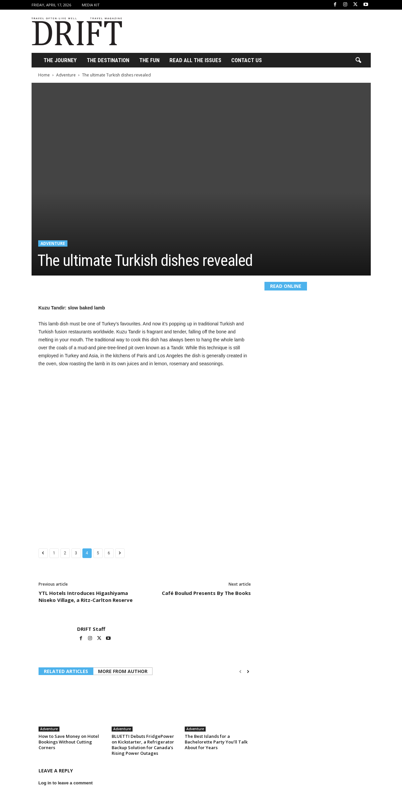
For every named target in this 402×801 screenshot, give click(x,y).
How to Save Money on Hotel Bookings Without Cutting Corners (69, 741)
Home (44, 75)
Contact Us (246, 60)
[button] (358, 60)
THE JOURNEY (60, 60)
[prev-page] (240, 672)
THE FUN (149, 60)
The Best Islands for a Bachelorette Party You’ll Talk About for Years (216, 741)
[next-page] (248, 672)
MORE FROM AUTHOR (123, 671)
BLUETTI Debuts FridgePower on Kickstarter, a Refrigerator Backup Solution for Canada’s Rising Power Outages (143, 744)
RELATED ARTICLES (66, 671)
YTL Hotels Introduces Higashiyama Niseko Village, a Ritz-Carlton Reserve (86, 596)
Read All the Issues (195, 60)
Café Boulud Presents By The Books (206, 593)
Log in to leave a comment (66, 782)
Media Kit (91, 4)
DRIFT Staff (91, 629)
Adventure (66, 75)
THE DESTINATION (108, 60)
